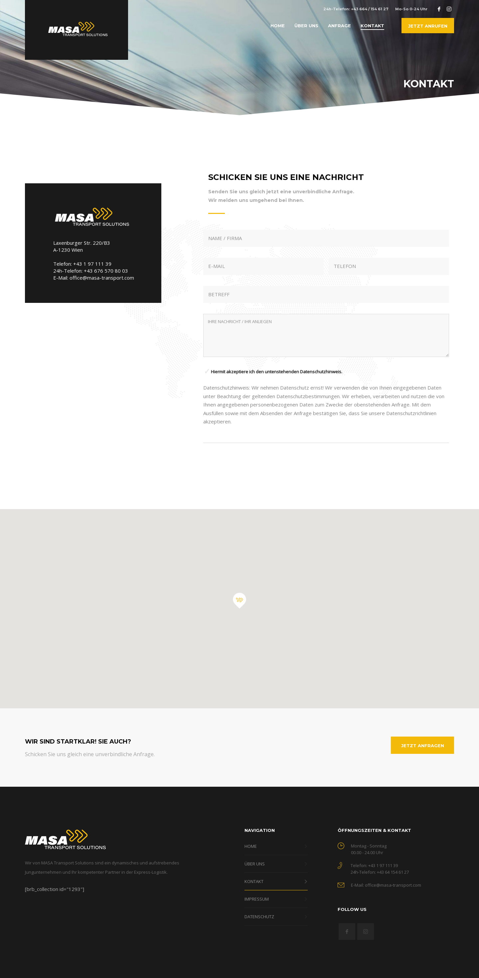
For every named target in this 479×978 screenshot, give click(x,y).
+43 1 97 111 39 (92, 263)
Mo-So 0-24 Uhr (411, 9)
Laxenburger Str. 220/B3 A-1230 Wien (81, 246)
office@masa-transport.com (102, 277)
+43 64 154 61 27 (393, 872)
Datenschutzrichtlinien (411, 413)
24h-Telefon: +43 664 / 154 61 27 (356, 9)
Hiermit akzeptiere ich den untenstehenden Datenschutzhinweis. (276, 372)
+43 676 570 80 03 (106, 270)
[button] (239, 601)
